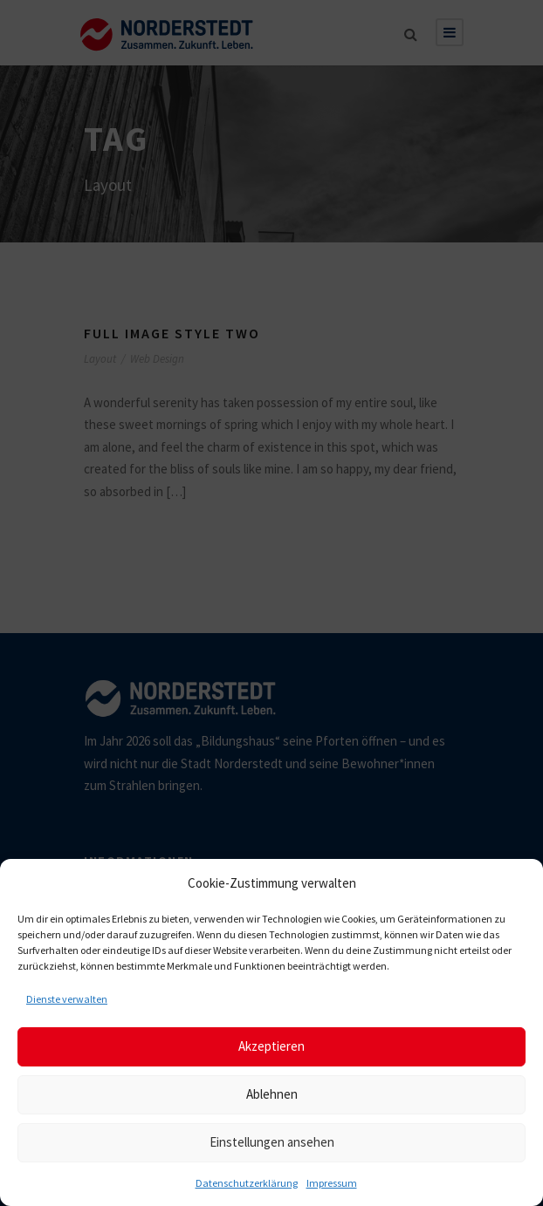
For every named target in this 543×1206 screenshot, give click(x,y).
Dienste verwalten (66, 998)
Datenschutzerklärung (247, 1182)
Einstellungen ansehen (272, 1142)
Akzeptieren (271, 1046)
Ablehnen (272, 1094)
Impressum (331, 1182)
